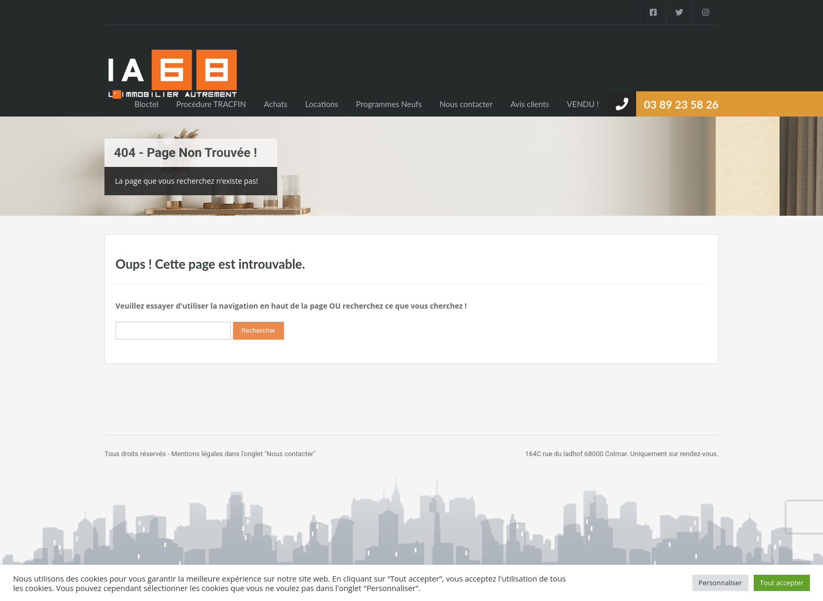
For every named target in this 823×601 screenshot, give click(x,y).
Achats (276, 104)
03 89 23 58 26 (681, 104)
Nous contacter (466, 104)
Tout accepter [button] (782, 582)
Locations (321, 104)
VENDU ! (583, 104)
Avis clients (529, 104)
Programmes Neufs (388, 104)
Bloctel (146, 104)
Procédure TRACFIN (211, 104)
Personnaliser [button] (720, 582)
